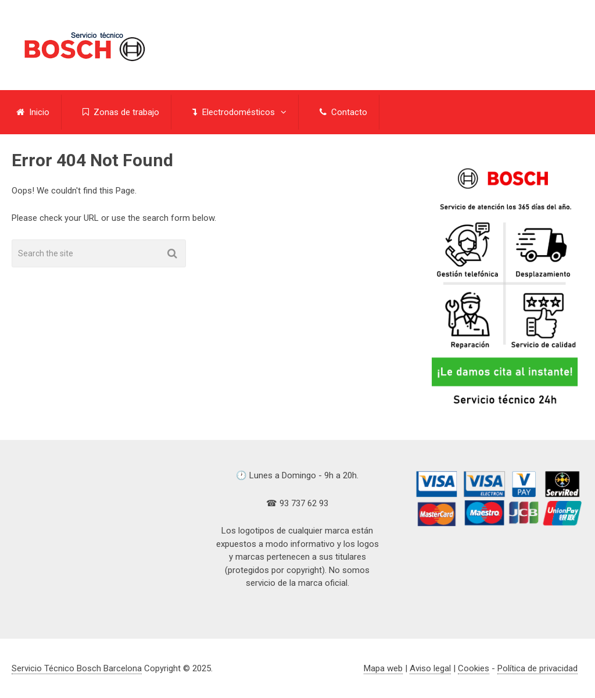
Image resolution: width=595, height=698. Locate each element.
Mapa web (383, 668)
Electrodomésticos (233, 112)
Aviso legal (430, 668)
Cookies (473, 668)
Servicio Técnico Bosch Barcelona (77, 668)
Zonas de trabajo (121, 112)
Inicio (32, 112)
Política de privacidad (537, 668)
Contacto (343, 112)
